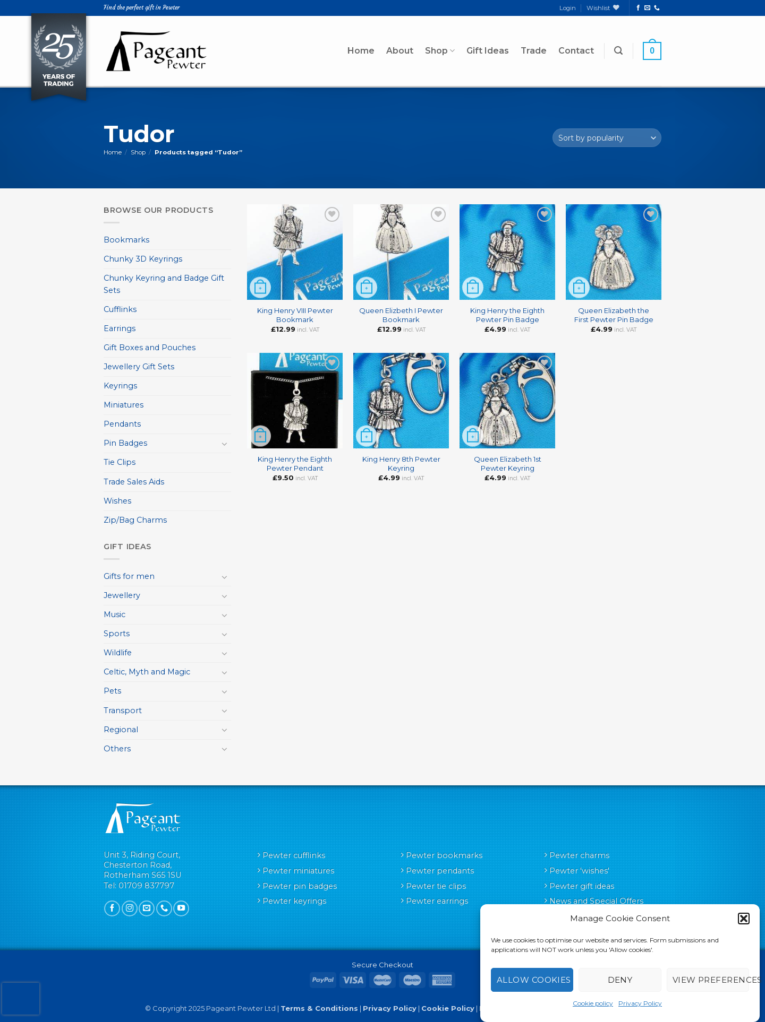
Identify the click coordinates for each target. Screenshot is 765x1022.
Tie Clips (119, 462)
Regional (121, 729)
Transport (123, 710)
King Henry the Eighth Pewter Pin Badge (507, 315)
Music (114, 614)
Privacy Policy (640, 1003)
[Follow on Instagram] (130, 908)
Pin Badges (125, 443)
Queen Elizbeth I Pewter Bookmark (401, 315)
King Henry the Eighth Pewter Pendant (295, 463)
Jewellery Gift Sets (139, 366)
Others (117, 748)
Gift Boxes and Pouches (150, 347)
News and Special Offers (596, 901)
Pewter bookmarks (444, 855)
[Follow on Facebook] (638, 8)
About (399, 51)
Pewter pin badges (299, 886)
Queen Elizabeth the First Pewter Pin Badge (613, 315)
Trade (534, 51)
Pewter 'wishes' (579, 871)
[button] (743, 918)
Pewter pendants (440, 871)
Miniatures (123, 405)
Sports (117, 633)
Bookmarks (126, 240)
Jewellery (122, 595)
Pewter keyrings (294, 901)
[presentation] (20, 999)
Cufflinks (120, 309)
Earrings (119, 328)
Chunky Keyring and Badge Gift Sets (164, 284)
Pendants (122, 424)
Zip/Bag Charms (135, 520)
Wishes (117, 501)
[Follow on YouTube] (181, 908)
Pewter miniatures (298, 871)
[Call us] (657, 8)
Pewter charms (579, 855)
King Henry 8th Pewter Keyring (401, 463)
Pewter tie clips (436, 886)
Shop (440, 51)
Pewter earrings (437, 901)
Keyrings (120, 386)
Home (361, 51)
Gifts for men (129, 576)
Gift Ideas (487, 51)
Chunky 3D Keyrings (143, 259)
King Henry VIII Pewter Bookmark (295, 315)
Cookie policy (593, 1003)
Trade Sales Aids (134, 482)
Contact (576, 51)
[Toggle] (224, 443)
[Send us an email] (647, 8)
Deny (620, 980)
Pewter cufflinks (293, 855)
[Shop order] (606, 137)
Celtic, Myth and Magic (147, 672)
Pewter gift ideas (581, 886)
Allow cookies (534, 980)
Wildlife (118, 652)
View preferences (711, 980)
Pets (112, 691)
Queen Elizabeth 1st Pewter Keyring (507, 463)
